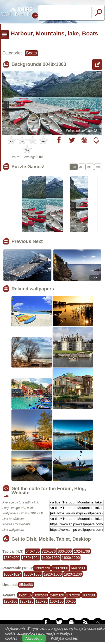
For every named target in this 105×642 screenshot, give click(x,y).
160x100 (89, 595)
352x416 (25, 595)
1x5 (73, 167)
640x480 (33, 551)
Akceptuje (34, 638)
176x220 (73, 595)
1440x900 (78, 568)
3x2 (81, 167)
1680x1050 (32, 574)
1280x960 (11, 558)
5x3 (89, 167)
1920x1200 (73, 574)
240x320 (57, 595)
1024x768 (82, 551)
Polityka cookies (64, 638)
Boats (31, 53)
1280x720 (42, 568)
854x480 (26, 585)
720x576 (49, 551)
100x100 (57, 601)
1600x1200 (71, 558)
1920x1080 (53, 574)
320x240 (41, 595)
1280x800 (60, 568)
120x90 (41, 601)
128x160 (10, 601)
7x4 (98, 167)
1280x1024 (31, 558)
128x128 (27, 601)
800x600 (65, 551)
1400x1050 (51, 558)
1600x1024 (12, 574)
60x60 (71, 601)
